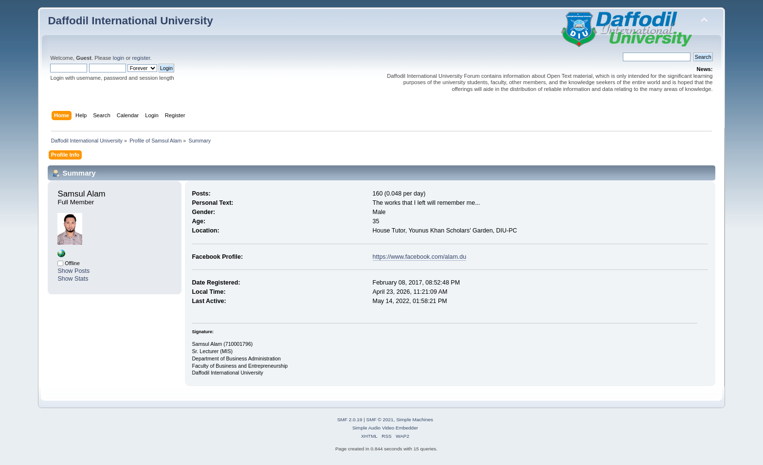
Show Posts (73, 271)
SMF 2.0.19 (350, 419)
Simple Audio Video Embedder (385, 427)
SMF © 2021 (380, 419)
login (119, 58)
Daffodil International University (130, 21)
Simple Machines (414, 419)
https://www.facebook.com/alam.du (420, 256)
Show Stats (72, 278)
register (141, 58)
